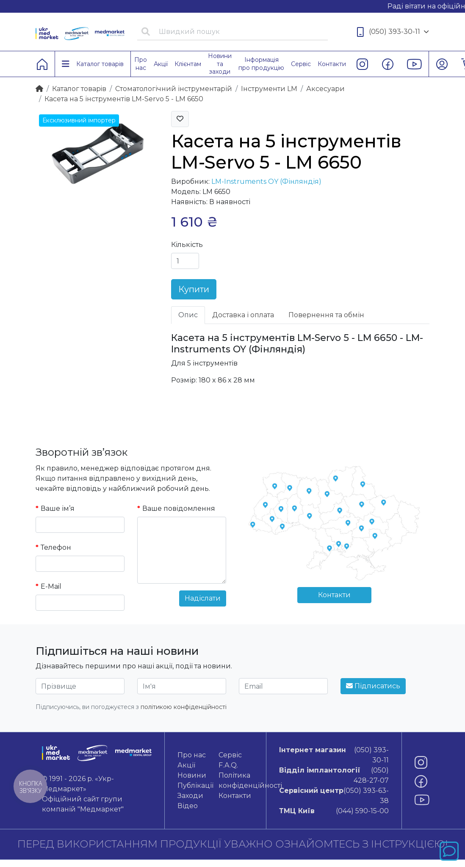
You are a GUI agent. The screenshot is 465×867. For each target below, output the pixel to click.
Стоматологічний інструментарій (173, 89)
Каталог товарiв (79, 89)
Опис (188, 315)
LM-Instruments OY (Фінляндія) (266, 181)
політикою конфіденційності (184, 707)
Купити (193, 289)
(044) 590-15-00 (334, 811)
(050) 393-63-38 (334, 795)
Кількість (187, 245)
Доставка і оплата (243, 315)
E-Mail (51, 586)
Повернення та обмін (326, 315)
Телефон (56, 547)
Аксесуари (325, 89)
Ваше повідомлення (178, 508)
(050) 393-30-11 (393, 32)
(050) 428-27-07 (334, 774)
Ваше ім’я (58, 508)
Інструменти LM (269, 89)
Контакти (334, 595)
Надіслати (203, 598)
